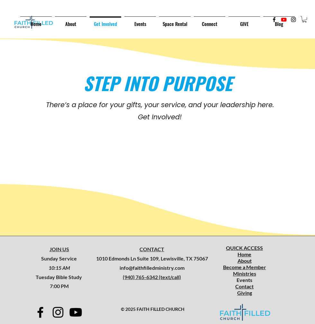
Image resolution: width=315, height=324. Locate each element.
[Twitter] (284, 19)
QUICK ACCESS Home (244, 251)
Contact (244, 286)
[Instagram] (293, 19)
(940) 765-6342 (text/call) (152, 277)
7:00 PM (59, 286)
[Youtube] (75, 312)
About (245, 261)
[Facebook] (274, 19)
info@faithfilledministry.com (152, 268)
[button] (304, 19)
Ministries (244, 273)
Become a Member (244, 267)
